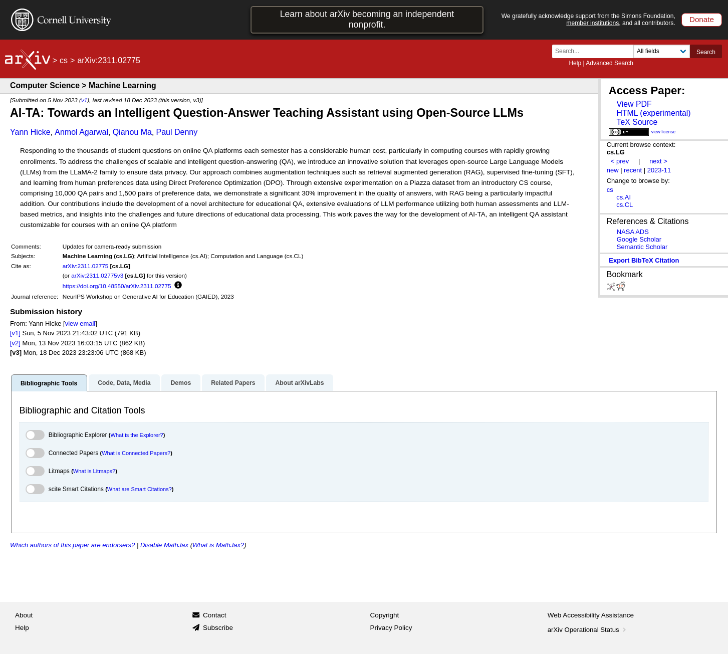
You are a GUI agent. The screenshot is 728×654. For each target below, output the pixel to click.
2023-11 (659, 170)
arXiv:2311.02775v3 (97, 275)
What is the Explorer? (137, 435)
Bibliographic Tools (49, 383)
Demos (180, 382)
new (613, 170)
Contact (214, 615)
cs (64, 60)
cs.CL (624, 204)
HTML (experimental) (653, 113)
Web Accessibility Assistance (591, 615)
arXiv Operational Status (588, 629)
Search (705, 52)
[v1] (15, 333)
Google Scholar (639, 239)
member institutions (592, 23)
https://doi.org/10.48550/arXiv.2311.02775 (117, 286)
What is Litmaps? (94, 471)
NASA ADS (633, 232)
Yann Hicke (30, 132)
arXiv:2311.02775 (86, 266)
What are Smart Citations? (139, 489)
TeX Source (636, 122)
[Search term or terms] (595, 51)
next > (658, 161)
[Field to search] (661, 51)
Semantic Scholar (642, 247)
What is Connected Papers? (136, 453)
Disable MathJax (164, 545)
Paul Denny (177, 132)
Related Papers (233, 382)
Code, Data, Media (124, 382)
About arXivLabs (299, 382)
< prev (620, 161)
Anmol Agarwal (81, 132)
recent (633, 170)
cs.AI (623, 197)
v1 (84, 100)
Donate (701, 19)
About (24, 615)
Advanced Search (609, 63)
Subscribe (218, 627)
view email (80, 323)
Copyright (384, 615)
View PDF (633, 104)
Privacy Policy (391, 627)
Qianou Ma (132, 132)
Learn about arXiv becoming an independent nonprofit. (367, 19)
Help (575, 63)
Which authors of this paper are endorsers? (72, 545)
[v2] (15, 343)
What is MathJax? (218, 545)
